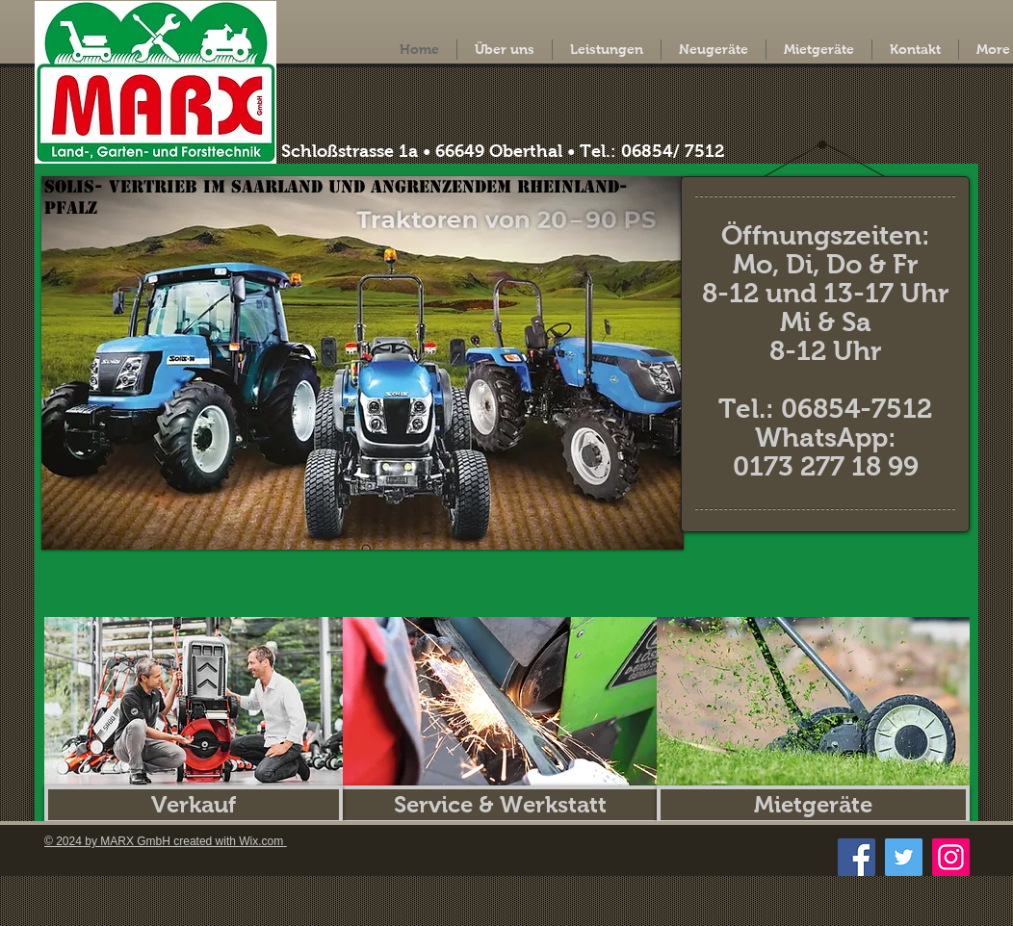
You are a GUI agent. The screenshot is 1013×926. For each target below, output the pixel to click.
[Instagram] (951, 857)
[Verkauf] (193, 804)
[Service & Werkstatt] (500, 804)
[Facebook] (856, 857)
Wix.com (261, 841)
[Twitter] (903, 857)
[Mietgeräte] (813, 804)
